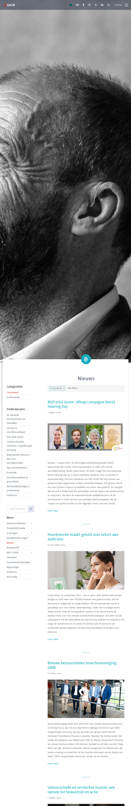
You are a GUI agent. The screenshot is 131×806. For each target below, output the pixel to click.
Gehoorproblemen (16, 523)
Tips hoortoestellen (17, 467)
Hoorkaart (12, 557)
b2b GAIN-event (15, 437)
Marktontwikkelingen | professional (18, 488)
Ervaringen (12, 533)
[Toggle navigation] (121, 5)
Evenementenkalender (18, 562)
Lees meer (53, 510)
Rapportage (13, 567)
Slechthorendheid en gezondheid (17, 479)
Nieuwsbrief (13, 547)
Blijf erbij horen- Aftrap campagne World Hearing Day (81, 404)
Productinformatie (16, 528)
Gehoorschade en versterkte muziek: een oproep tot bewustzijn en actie (81, 789)
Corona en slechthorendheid (16, 430)
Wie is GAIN (12, 552)
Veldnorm (12, 495)
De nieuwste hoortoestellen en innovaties (16, 419)
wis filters (73, 388)
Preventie (12, 472)
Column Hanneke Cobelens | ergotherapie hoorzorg (19, 445)
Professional (13, 397)
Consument (12, 392)
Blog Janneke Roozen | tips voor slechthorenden (18, 459)
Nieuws (10, 543)
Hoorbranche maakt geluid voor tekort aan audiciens (83, 536)
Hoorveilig (12, 577)
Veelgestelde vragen (17, 538)
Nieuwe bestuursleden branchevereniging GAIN (82, 665)
